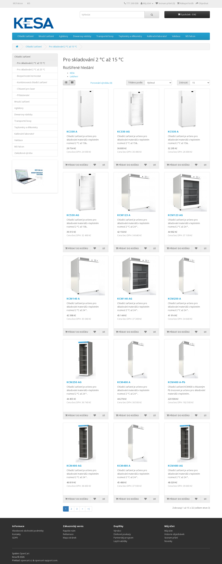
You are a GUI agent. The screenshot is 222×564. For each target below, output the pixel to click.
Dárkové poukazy (122, 534)
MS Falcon (18, 3)
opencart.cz (26, 560)
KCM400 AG (74, 465)
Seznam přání (171, 537)
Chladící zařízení (25, 36)
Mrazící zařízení (46, 36)
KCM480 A (123, 465)
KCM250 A (174, 298)
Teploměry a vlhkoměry (130, 36)
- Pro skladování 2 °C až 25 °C (29, 69)
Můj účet (168, 530)
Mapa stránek (69, 537)
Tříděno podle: (135, 82)
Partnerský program (123, 537)
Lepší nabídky (120, 541)
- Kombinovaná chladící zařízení (30, 82)
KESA (72, 73)
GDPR (15, 537)
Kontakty (16, 534)
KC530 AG (73, 215)
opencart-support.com (46, 560)
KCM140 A (73, 298)
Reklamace (68, 534)
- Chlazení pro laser (24, 88)
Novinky (168, 541)
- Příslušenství (21, 95)
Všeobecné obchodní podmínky (28, 530)
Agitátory (63, 36)
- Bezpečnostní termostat (27, 75)
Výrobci (117, 530)
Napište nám (69, 530)
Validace (176, 36)
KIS (28, 3)
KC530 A (173, 131)
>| (88, 508)
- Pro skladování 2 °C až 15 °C (29, 63)
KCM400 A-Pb (176, 382)
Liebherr (74, 76)
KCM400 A (123, 382)
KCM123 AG (175, 215)
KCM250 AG (74, 382)
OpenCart (24, 553)
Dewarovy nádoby (82, 36)
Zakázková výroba (23, 153)
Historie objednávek (174, 534)
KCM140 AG (124, 298)
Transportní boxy (104, 36)
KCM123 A (123, 215)
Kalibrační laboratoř (157, 36)
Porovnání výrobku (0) (101, 82)
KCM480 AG (175, 465)
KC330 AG (123, 131)
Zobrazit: (183, 82)
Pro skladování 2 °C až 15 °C (63, 46)
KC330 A (72, 131)
